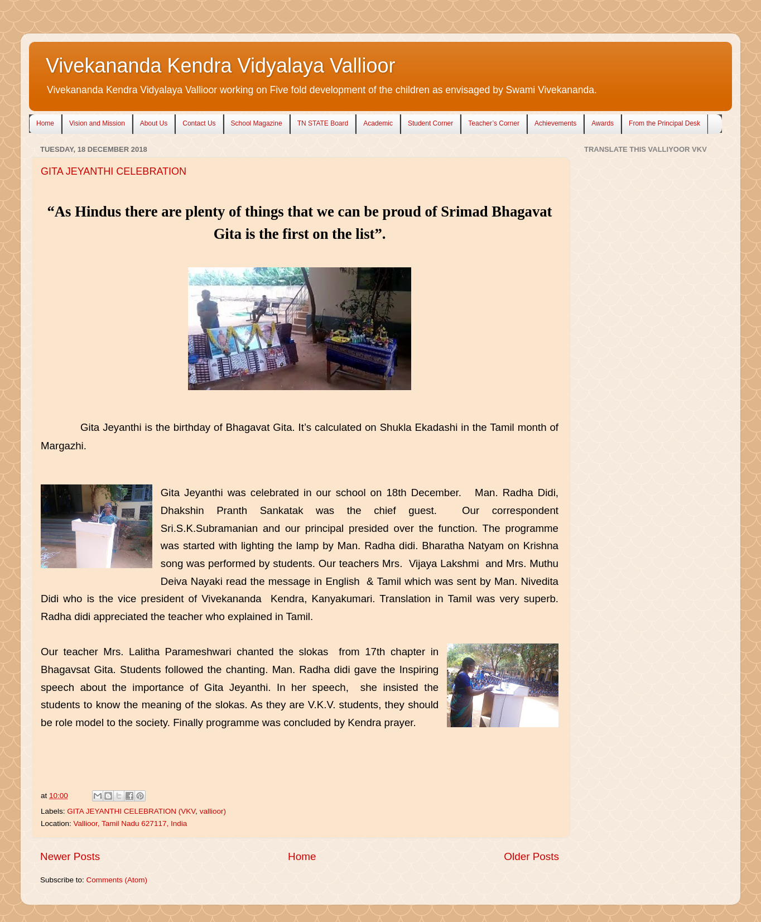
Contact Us (198, 123)
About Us (153, 123)
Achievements (555, 123)
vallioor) (213, 811)
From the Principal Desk (664, 123)
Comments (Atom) (117, 880)
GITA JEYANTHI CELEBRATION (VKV (131, 811)
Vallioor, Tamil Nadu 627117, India (130, 823)
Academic (378, 123)
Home (45, 123)
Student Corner (430, 123)
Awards (602, 123)
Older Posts (531, 856)
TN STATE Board (323, 123)
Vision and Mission (97, 123)
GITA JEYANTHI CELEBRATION (113, 171)
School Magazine (256, 123)
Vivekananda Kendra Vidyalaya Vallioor (220, 65)
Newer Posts (70, 856)
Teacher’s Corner (493, 123)
